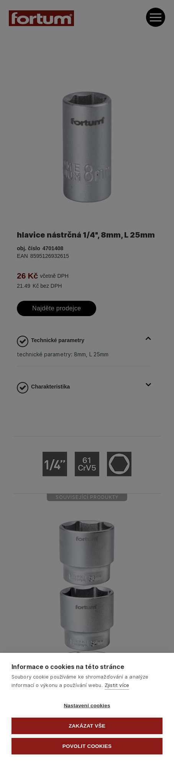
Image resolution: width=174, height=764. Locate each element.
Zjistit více (117, 685)
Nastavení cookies (87, 705)
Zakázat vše (87, 726)
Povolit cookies (87, 746)
